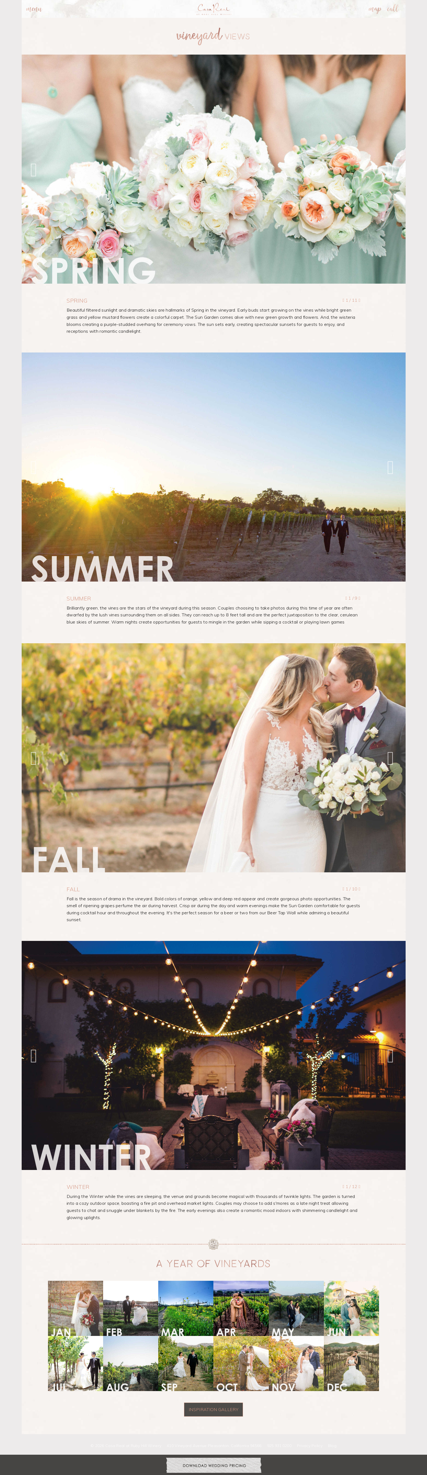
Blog (332, 1445)
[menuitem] (34, 9)
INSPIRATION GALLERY (213, 1409)
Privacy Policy (310, 1445)
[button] (35, 169)
